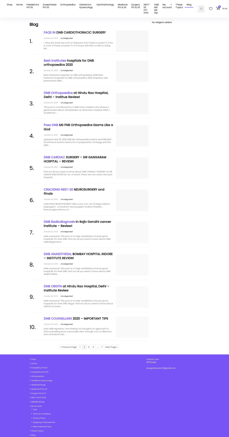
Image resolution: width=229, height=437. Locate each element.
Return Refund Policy (42, 426)
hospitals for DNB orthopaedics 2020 (69, 62)
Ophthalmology (105, 4)
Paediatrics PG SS (33, 6)
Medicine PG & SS (123, 6)
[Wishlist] (210, 9)
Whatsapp (151, 362)
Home (19, 4)
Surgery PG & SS (135, 6)
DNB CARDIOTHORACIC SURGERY (75, 32)
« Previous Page (68, 346)
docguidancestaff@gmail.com (161, 368)
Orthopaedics (68, 4)
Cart (35, 409)
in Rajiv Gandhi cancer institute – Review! (77, 224)
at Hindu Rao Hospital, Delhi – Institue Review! (76, 95)
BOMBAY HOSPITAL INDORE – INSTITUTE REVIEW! (78, 256)
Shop (9, 4)
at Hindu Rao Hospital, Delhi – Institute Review (76, 288)
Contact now (152, 359)
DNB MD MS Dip (156, 8)
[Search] (201, 9)
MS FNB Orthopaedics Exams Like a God (78, 127)
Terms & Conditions (42, 413)
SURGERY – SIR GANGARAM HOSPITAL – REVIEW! (75, 159)
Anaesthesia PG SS (49, 6)
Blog (189, 4)
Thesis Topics (179, 6)
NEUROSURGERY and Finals (74, 191)
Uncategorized (67, 38)
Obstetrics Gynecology (86, 6)
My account (167, 6)
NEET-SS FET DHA (147, 8)
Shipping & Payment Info (44, 422)
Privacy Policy (39, 418)
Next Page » (111, 346)
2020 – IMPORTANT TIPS (76, 318)
